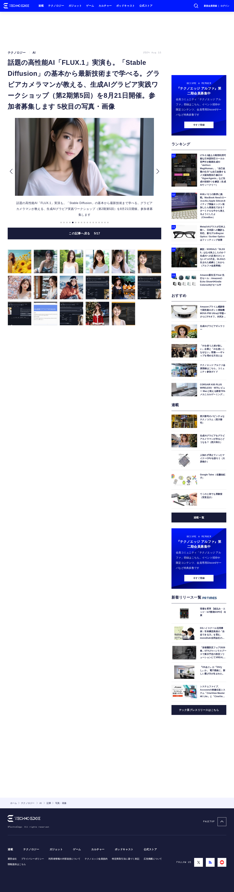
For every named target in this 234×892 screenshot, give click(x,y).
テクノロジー (56, 5)
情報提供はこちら (17, 864)
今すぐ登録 (199, 125)
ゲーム (90, 5)
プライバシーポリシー (32, 859)
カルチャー (105, 5)
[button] (11, 171)
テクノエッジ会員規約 (96, 859)
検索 (196, 5)
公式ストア (146, 5)
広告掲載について (153, 859)
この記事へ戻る (84, 233)
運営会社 (12, 859)
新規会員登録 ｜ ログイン (216, 6)
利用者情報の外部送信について (64, 859)
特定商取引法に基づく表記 (125, 859)
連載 (41, 5)
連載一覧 (199, 517)
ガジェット (75, 5)
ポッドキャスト (125, 5)
